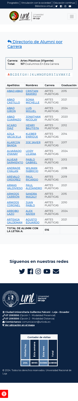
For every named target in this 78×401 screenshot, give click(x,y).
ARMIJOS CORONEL (13, 204)
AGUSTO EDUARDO (32, 221)
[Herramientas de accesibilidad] (4, 394)
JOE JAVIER (33, 142)
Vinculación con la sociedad (36, 2)
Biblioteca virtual (44, 6)
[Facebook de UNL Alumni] (61, 6)
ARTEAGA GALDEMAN (14, 221)
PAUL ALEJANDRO (34, 187)
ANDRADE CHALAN (13, 170)
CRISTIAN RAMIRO (32, 92)
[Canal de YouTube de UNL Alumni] (69, 6)
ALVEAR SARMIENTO (15, 161)
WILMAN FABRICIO (32, 170)
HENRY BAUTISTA (32, 127)
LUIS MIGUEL (31, 110)
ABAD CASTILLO (13, 101)
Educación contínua (64, 2)
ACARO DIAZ (12, 127)
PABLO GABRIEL (31, 161)
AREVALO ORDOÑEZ (14, 178)
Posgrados (13, 2)
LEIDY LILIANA (31, 152)
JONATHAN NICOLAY (33, 118)
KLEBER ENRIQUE (32, 135)
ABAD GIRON (11, 110)
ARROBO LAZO (13, 212)
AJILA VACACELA (14, 135)
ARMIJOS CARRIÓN (13, 195)
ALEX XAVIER (30, 212)
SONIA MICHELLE (32, 101)
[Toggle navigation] (71, 16)
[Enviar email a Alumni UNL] (56, 271)
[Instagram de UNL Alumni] (65, 6)
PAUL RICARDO (32, 178)
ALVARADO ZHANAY (14, 152)
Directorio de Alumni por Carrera (34, 44)
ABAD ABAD (15, 91)
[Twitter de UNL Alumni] (56, 7)
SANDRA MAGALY (31, 195)
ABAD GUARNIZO (14, 118)
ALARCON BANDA (13, 144)
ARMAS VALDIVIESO (15, 187)
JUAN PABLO (30, 204)
